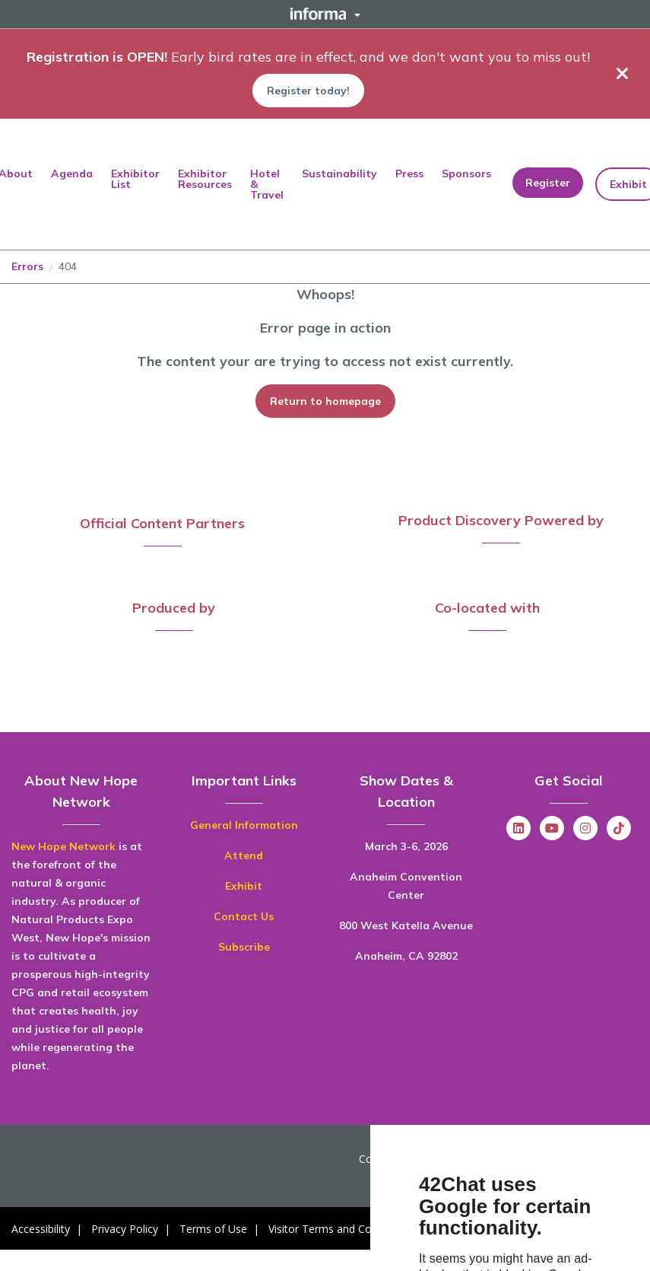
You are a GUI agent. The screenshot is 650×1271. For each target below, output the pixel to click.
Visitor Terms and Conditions (339, 1229)
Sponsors (466, 173)
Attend (243, 855)
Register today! (308, 90)
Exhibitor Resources (205, 179)
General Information (244, 825)
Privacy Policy (124, 1229)
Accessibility (40, 1229)
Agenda (72, 173)
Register (547, 183)
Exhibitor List (135, 179)
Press (409, 173)
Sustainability (339, 173)
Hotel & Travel (267, 184)
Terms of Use (213, 1229)
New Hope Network (63, 846)
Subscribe (244, 947)
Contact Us (244, 916)
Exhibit (243, 886)
